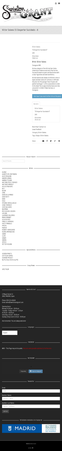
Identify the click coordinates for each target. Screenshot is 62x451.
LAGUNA (4, 213)
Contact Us (42, 127)
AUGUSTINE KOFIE (7, 186)
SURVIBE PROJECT (7, 258)
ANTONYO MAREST (8, 184)
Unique (38, 135)
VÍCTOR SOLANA (7, 244)
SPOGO (4, 242)
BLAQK (4, 191)
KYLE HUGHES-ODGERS (8, 211)
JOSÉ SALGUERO (7, 207)
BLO (3, 189)
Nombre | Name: (7, 395)
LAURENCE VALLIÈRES (8, 215)
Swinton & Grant (32, 443)
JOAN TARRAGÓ (7, 205)
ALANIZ (4, 172)
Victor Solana (42, 132)
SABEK (4, 234)
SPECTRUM (5, 269)
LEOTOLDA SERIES (7, 256)
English (5, 332)
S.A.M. (4, 236)
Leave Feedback (36, 129)
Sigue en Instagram (35, 371)
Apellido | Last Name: (8, 403)
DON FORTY (5, 197)
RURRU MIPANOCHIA (8, 232)
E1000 (3, 199)
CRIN (3, 193)
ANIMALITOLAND (7, 180)
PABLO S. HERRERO (8, 221)
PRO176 (4, 226)
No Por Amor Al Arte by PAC (10, 260)
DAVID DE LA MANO (7, 195)
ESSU (3, 201)
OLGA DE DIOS (6, 219)
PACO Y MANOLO (7, 224)
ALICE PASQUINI (6, 176)
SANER (4, 238)
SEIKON (4, 240)
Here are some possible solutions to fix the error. (37, 348)
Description (36, 104)
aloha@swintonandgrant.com (14, 302)
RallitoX (4, 228)
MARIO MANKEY (6, 217)
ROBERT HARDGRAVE (8, 230)
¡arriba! (30, 448)
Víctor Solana (44, 135)
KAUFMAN (5, 209)
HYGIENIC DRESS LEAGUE (9, 203)
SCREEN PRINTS (7, 254)
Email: (3, 388)
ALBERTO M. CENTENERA (9, 174)
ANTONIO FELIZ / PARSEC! (9, 182)
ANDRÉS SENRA (6, 178)
